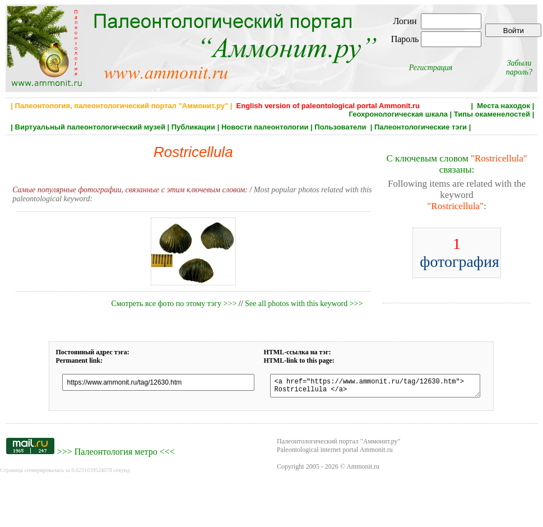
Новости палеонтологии (265, 127)
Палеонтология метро (116, 455)
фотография (459, 252)
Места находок (503, 105)
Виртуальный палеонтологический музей (90, 127)
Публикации (193, 127)
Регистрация (431, 67)
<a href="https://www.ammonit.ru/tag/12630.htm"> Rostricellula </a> (375, 387)
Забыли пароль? (519, 67)
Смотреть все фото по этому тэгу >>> (173, 303)
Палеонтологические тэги (420, 127)
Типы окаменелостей (492, 114)
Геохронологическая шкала (398, 114)
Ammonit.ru (362, 470)
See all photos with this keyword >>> (304, 303)
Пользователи (341, 127)
